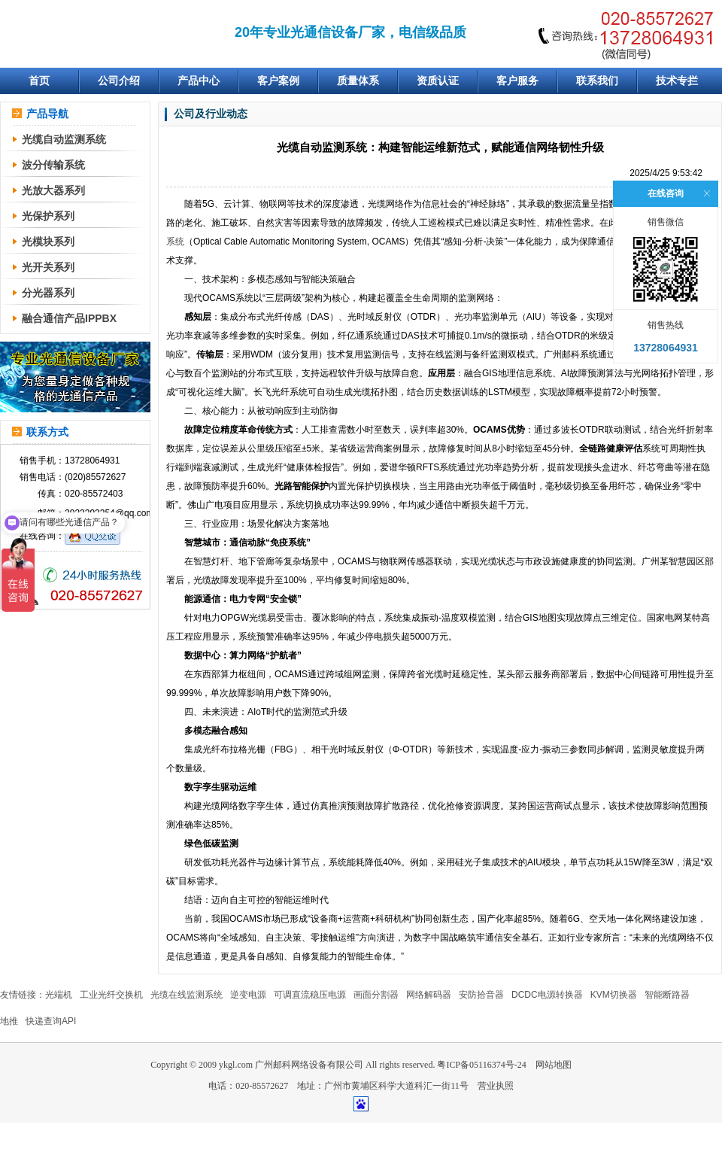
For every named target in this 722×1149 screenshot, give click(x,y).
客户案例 (278, 80)
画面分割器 (376, 994)
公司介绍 (119, 80)
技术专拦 (677, 80)
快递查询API (51, 1021)
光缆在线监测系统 (186, 994)
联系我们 (597, 80)
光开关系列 (48, 267)
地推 (9, 1021)
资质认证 (438, 80)
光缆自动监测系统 (64, 139)
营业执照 (496, 1086)
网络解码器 (428, 994)
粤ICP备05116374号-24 (481, 1064)
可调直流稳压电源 (310, 994)
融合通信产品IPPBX (69, 318)
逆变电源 (248, 994)
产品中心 (198, 80)
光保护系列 (48, 216)
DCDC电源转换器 (547, 994)
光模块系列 (48, 242)
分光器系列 (48, 293)
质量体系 (358, 80)
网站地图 (553, 1064)
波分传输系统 (53, 165)
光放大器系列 (53, 190)
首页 (39, 80)
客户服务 (517, 80)
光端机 (58, 994)
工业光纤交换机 (111, 994)
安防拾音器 (481, 994)
